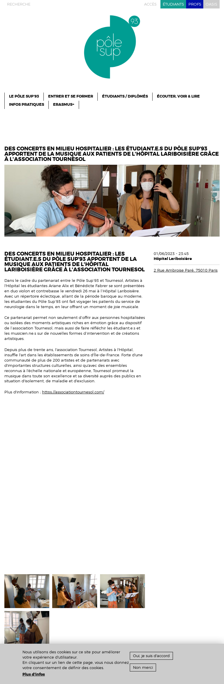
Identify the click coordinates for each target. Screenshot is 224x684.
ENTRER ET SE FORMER (70, 96)
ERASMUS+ (63, 104)
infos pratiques (26, 104)
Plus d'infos (33, 674)
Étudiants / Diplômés (125, 96)
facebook (50, 4)
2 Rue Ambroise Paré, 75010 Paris (186, 270)
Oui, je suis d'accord (151, 656)
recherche (18, 4)
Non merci (143, 667)
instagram (39, 4)
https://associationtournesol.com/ (73, 392)
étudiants (173, 4)
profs (194, 4)
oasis (211, 4)
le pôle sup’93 (24, 96)
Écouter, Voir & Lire (178, 96)
